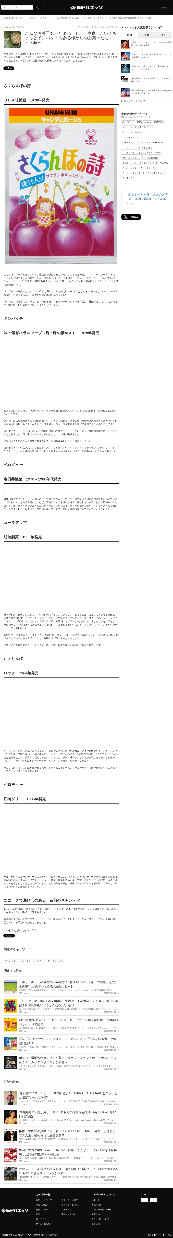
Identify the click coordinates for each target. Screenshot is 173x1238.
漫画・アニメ (42, 1205)
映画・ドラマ (42, 1209)
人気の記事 (97, 1205)
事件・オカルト (68, 1214)
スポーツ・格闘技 (69, 1200)
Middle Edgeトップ (13, 18)
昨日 (129, 34)
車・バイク (41, 1219)
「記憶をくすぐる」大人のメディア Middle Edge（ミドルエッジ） (146, 199)
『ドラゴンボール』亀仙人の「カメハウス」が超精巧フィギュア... (151, 56)
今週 (146, 34)
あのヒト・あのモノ (39, 18)
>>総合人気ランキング (133, 101)
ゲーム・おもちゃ (44, 1224)
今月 (163, 34)
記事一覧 (96, 1200)
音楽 (38, 1214)
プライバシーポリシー (102, 1219)
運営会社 (96, 1224)
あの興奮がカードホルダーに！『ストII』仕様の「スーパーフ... (151, 80)
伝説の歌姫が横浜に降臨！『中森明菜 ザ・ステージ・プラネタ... (150, 68)
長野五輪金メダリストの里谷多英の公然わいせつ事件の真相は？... (151, 92)
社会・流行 (66, 1209)
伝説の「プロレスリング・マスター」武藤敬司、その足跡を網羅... (151, 44)
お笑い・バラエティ (45, 1200)
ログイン (165, 7)
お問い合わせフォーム (102, 1209)
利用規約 (96, 1214)
